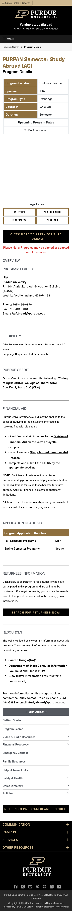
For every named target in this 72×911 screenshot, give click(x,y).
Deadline (52, 220)
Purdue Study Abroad (36, 24)
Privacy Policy (62, 906)
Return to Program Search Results (36, 809)
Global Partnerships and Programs (36, 29)
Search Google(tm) (21, 660)
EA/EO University (25, 906)
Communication (16, 824)
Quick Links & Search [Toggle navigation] (16, 3)
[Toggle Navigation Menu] (7, 39)
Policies (8, 793)
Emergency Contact (15, 752)
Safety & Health (13, 778)
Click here (9, 502)
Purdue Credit (52, 212)
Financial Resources (16, 744)
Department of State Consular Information (37, 665)
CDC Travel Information (24, 676)
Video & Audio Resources (19, 737)
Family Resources (14, 761)
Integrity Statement (44, 906)
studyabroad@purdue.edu (45, 702)
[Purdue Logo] (36, 14)
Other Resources (17, 847)
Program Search (11, 46)
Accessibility (9, 906)
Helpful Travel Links (15, 770)
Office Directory (13, 786)
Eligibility (19, 220)
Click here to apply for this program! (36, 236)
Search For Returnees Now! (36, 612)
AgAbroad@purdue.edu (28, 313)
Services (10, 840)
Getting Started (12, 720)
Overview (19, 212)
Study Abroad (36, 712)
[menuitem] (36, 712)
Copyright (13, 903)
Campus (9, 832)
